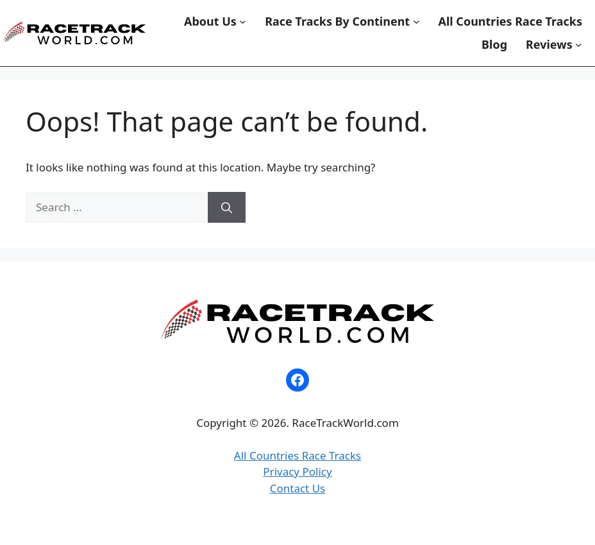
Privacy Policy (297, 471)
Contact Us (298, 488)
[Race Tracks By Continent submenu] (416, 21)
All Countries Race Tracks (297, 455)
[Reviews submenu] (578, 44)
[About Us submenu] (242, 21)
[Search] (227, 207)
